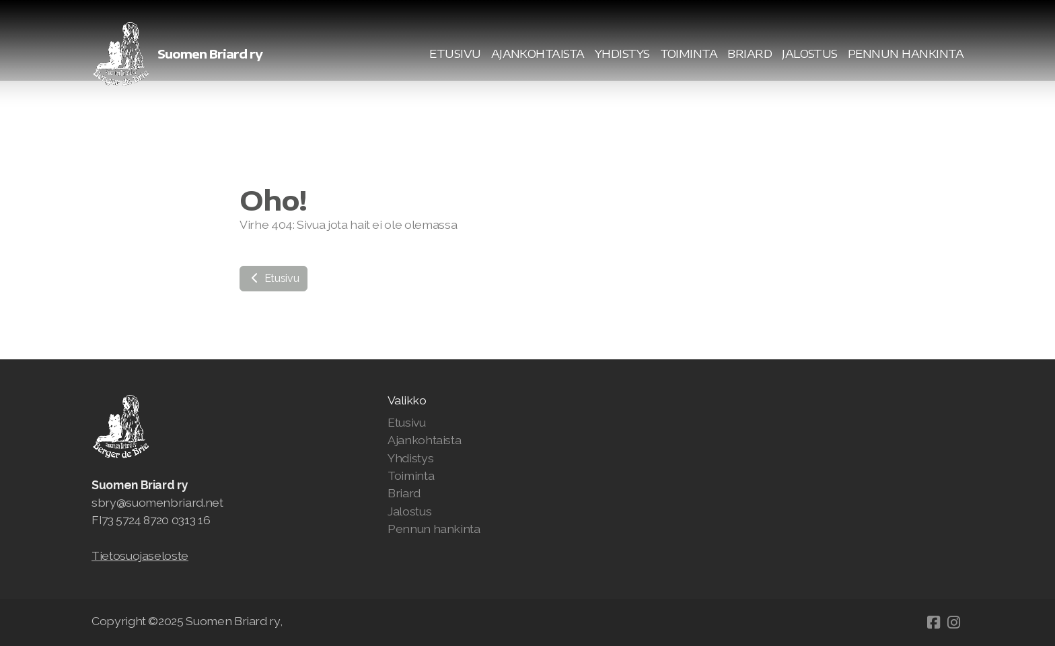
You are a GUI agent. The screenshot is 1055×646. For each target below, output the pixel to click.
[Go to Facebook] (933, 622)
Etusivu (273, 278)
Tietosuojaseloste (140, 555)
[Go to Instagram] (953, 622)
